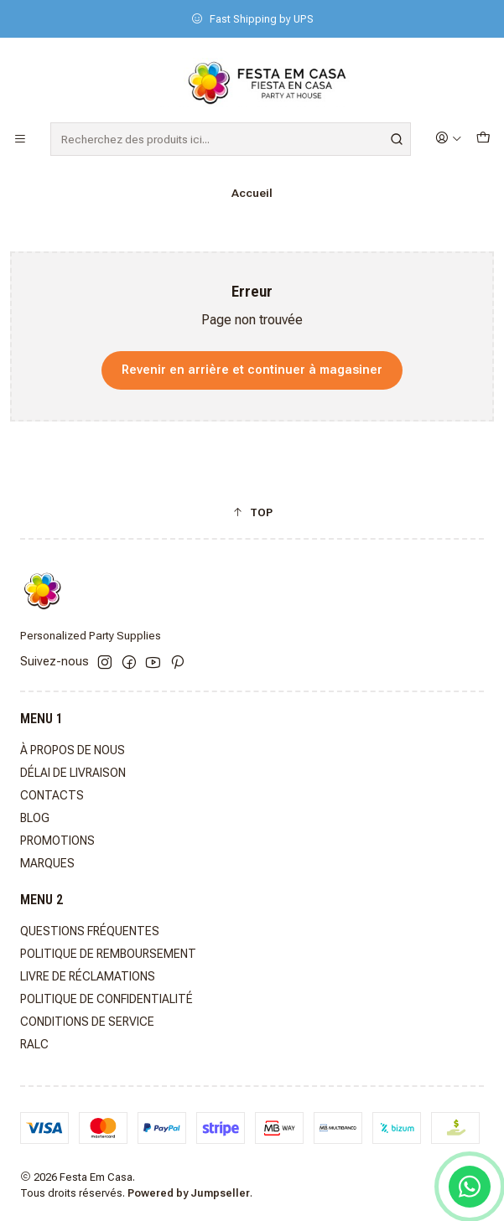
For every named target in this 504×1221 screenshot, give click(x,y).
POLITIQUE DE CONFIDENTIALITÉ (106, 999)
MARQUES (47, 863)
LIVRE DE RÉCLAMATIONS (87, 976)
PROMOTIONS (57, 840)
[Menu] (20, 139)
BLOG (34, 818)
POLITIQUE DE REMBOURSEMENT (108, 953)
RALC (34, 1044)
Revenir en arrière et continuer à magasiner (252, 370)
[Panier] (483, 139)
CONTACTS (52, 795)
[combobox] (230, 139)
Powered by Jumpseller (188, 1193)
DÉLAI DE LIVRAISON (73, 772)
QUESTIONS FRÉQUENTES (89, 931)
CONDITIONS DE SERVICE (87, 1021)
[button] (252, 512)
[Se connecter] (448, 139)
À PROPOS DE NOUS (72, 750)
